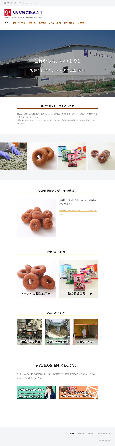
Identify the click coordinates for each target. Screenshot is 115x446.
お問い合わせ (26, 3)
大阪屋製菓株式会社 (103, 440)
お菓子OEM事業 (19, 23)
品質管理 (42, 23)
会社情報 (81, 23)
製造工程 (32, 23)
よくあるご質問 (55, 23)
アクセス (39, 3)
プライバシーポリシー (103, 433)
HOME (7, 23)
